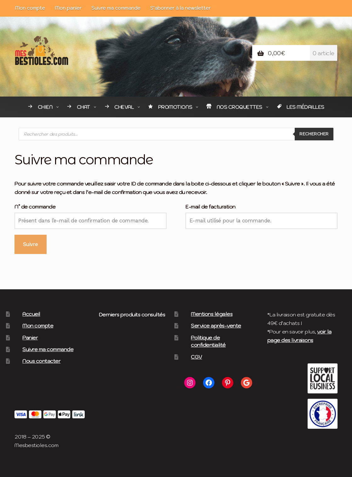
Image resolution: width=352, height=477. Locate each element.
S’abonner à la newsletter (180, 8)
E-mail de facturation (210, 206)
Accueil (31, 313)
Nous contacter (41, 360)
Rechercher (312, 134)
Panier (30, 337)
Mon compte (30, 8)
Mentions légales (211, 313)
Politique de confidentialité (208, 341)
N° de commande (34, 206)
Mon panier (68, 8)
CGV (196, 356)
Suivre (30, 244)
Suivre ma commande (115, 8)
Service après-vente (216, 325)
